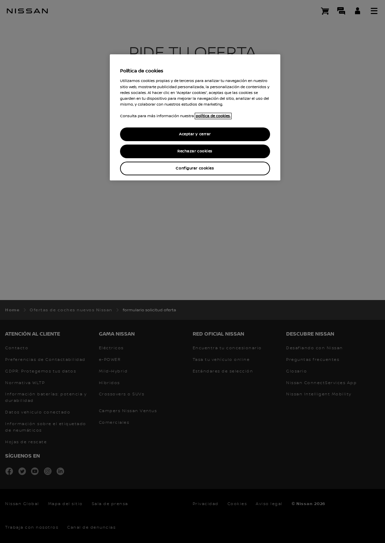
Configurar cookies (195, 168)
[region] (195, 117)
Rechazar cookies (194, 151)
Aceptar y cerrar (195, 134)
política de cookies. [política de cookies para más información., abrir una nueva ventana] (213, 116)
